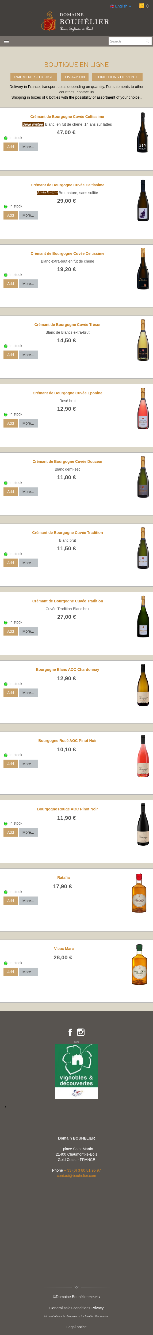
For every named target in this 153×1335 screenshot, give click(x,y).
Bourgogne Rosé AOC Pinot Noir (67, 740)
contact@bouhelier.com (76, 1176)
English (121, 6)
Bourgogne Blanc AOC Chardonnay (67, 669)
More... (28, 147)
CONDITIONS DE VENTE (117, 77)
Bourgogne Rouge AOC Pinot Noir (67, 809)
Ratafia (63, 877)
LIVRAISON (75, 77)
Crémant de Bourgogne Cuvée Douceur (67, 461)
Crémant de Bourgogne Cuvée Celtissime (67, 116)
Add (10, 147)
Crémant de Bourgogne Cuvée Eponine (67, 393)
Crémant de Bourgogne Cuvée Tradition (67, 532)
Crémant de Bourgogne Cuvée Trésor (67, 324)
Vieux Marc (64, 949)
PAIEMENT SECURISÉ (33, 77)
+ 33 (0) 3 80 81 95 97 (82, 1170)
